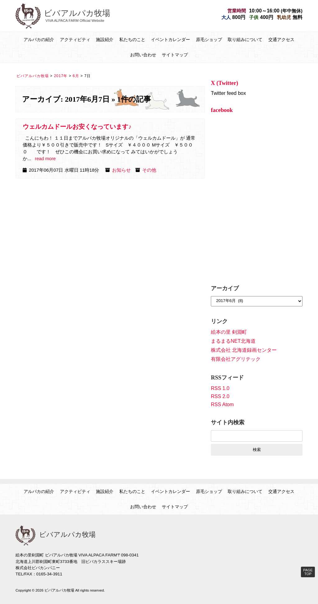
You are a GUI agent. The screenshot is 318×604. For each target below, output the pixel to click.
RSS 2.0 (220, 396)
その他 (149, 170)
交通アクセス (281, 39)
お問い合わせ (143, 54)
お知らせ (121, 170)
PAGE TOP (307, 572)
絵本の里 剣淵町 (229, 332)
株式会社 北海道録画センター (244, 350)
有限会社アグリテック (236, 359)
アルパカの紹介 (39, 39)
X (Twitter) (224, 83)
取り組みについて (245, 39)
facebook (222, 110)
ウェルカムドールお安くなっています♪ (77, 126)
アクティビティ (75, 39)
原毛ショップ (209, 39)
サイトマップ (175, 54)
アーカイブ (225, 288)
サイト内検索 (227, 422)
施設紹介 (104, 39)
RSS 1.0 (220, 388)
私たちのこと (132, 39)
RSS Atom (222, 404)
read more (45, 158)
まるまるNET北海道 (233, 341)
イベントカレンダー (170, 39)
